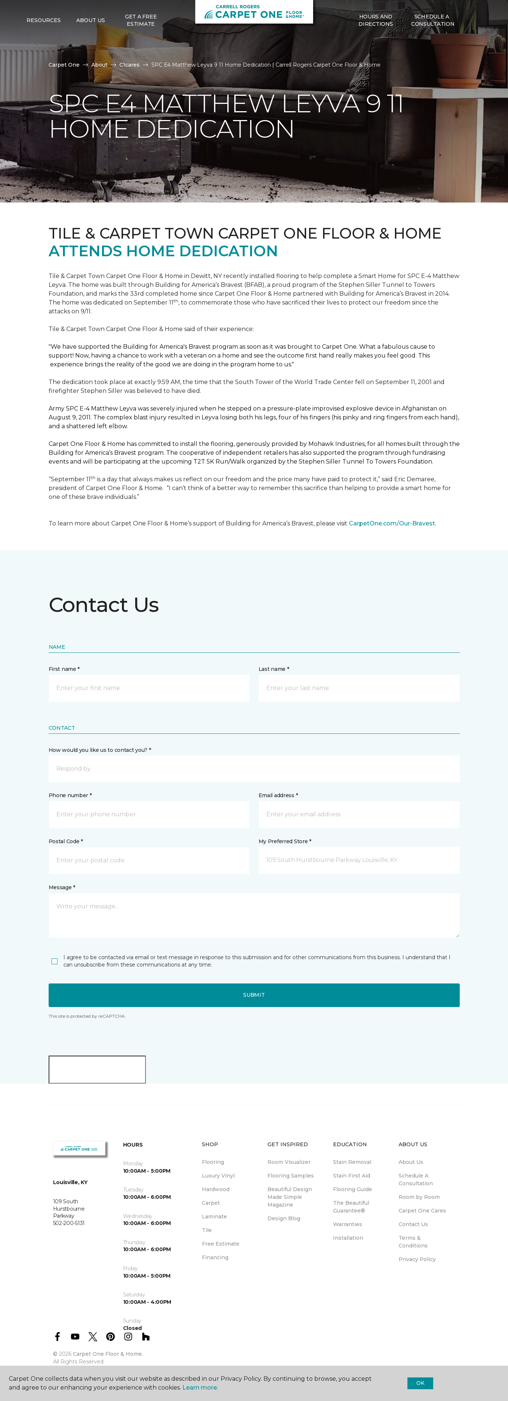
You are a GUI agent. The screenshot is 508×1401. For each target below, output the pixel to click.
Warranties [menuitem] (347, 1224)
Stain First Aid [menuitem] (351, 1175)
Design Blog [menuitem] (283, 1218)
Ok (420, 1383)
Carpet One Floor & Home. (108, 1354)
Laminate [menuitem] (214, 1216)
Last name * (274, 669)
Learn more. (200, 1387)
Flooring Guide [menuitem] (352, 1189)
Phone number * (70, 795)
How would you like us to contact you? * (100, 750)
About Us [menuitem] (411, 1162)
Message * (62, 887)
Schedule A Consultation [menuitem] (416, 1179)
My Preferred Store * (285, 841)
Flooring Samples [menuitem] (290, 1175)
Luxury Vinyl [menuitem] (218, 1175)
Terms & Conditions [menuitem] (413, 1242)
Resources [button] (44, 44)
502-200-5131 (142, 13)
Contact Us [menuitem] (413, 1224)
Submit (253, 995)
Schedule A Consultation (433, 44)
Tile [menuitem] (207, 1230)
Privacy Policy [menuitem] (417, 1259)
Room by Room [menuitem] (419, 1197)
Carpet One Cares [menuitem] (422, 1210)
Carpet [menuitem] (211, 1203)
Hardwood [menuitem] (216, 1189)
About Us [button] (90, 44)
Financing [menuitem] (215, 1257)
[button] (465, 44)
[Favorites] (474, 44)
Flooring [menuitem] (213, 1162)
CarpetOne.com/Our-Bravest (392, 523)
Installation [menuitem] (348, 1238)
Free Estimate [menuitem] (220, 1243)
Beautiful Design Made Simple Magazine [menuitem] (289, 1197)
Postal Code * (66, 841)
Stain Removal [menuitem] (352, 1162)
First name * (64, 669)
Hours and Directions (375, 44)
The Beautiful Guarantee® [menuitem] (351, 1207)
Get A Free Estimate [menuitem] (141, 44)
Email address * (278, 795)
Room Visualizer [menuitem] (289, 1162)
